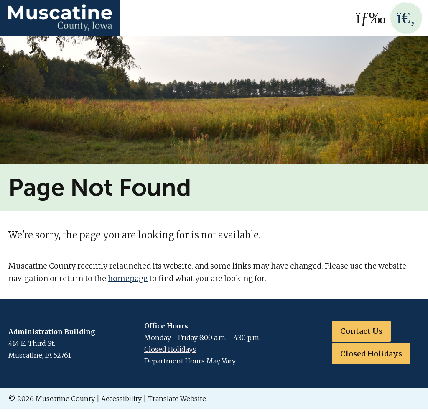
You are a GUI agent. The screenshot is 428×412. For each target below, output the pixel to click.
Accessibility (121, 398)
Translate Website (177, 398)
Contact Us (361, 331)
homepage (128, 278)
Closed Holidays (170, 349)
